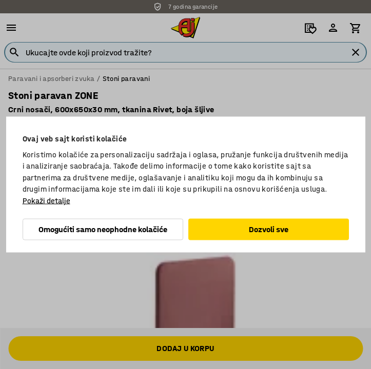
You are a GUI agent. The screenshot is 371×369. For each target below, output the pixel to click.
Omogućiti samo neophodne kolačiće (102, 229)
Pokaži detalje (46, 200)
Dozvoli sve (268, 229)
